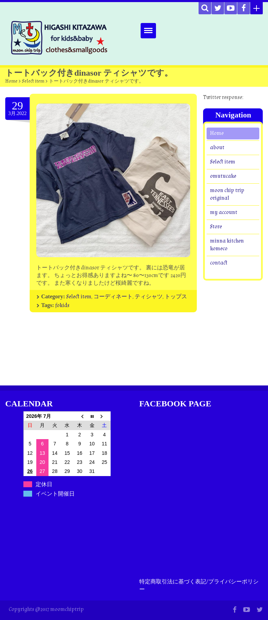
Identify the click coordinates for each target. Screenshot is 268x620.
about (217, 147)
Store (216, 226)
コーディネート (113, 296)
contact (219, 263)
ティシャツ (149, 296)
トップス (176, 296)
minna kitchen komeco (227, 244)
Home (11, 81)
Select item (33, 81)
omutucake (223, 176)
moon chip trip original (227, 194)
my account (223, 212)
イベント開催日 (55, 494)
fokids (62, 305)
